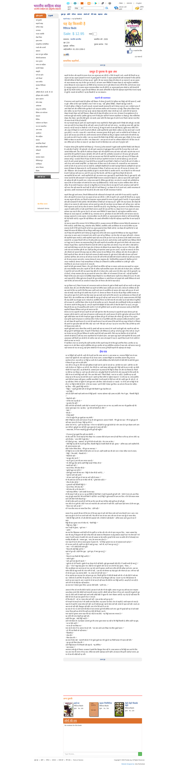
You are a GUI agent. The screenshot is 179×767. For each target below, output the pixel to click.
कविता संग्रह (39, 27)
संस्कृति (38, 71)
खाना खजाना (40, 99)
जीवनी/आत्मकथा (41, 58)
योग (37, 88)
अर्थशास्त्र (38, 106)
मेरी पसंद (93, 14)
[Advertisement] (102, 677)
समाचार (79, 14)
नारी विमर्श (39, 78)
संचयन (38, 140)
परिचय (74, 14)
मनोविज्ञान (39, 164)
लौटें (67, 54)
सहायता (100, 14)
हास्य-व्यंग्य (39, 41)
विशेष (37, 171)
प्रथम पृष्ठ (102, 65)
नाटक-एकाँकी (40, 34)
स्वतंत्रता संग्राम (40, 157)
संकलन (38, 116)
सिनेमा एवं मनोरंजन (41, 112)
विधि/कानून (39, 160)
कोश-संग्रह (39, 102)
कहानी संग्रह (39, 23)
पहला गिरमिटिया (105, 703)
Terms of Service (78, 760)
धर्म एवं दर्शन (39, 75)
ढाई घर (76, 703)
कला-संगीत (39, 82)
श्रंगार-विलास (39, 167)
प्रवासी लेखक (40, 68)
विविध (38, 119)
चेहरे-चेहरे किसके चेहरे (131, 704)
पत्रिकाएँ (38, 150)
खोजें (68, 14)
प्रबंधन (38, 154)
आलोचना (38, 133)
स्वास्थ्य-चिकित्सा (41, 85)
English (139, 3)
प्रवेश (105, 14)
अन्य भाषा (39, 130)
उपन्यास (38, 30)
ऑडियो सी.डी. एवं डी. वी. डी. (44, 92)
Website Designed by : (128, 764)
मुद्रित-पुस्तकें (39, 16)
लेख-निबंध (39, 37)
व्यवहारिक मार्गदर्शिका (42, 44)
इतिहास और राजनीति (42, 95)
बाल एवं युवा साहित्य (42, 54)
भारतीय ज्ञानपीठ (75, 39)
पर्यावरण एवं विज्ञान (41, 123)
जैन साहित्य (39, 136)
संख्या (90, 34)
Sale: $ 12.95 (73, 34)
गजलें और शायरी (41, 47)
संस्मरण (38, 51)
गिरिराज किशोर (69, 28)
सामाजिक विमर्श (40, 143)
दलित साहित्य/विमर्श (41, 147)
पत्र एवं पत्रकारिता (41, 126)
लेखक (121, 3)
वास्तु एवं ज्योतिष (41, 109)
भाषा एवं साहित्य (41, 65)
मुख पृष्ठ (63, 14)
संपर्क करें (86, 14)
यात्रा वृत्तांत (39, 61)
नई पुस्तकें (39, 20)
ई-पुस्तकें (50, 16)
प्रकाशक (129, 3)
